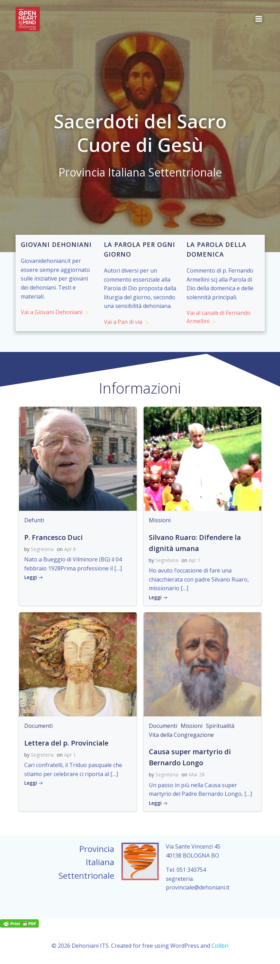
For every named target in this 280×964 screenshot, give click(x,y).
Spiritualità (220, 726)
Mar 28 (197, 774)
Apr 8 (70, 549)
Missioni (160, 520)
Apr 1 (194, 560)
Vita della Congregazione (181, 735)
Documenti (38, 726)
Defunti (34, 520)
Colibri (219, 945)
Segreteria (42, 549)
